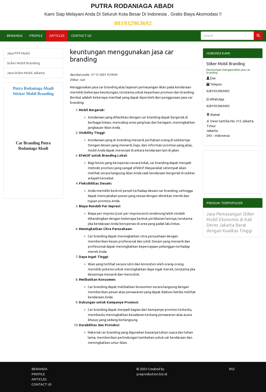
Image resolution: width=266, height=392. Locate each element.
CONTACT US (81, 35)
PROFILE (36, 35)
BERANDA (15, 35)
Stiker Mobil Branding (23, 63)
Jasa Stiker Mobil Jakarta (26, 73)
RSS (232, 369)
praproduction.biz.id (151, 374)
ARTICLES (57, 35)
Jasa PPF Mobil (18, 53)
